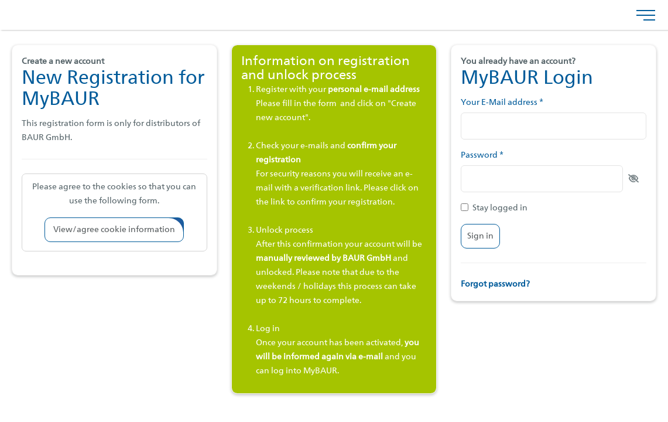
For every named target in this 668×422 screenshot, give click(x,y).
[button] (114, 229)
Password (482, 155)
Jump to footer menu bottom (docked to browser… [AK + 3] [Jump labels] (0, 0)
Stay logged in (494, 207)
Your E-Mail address (502, 102)
